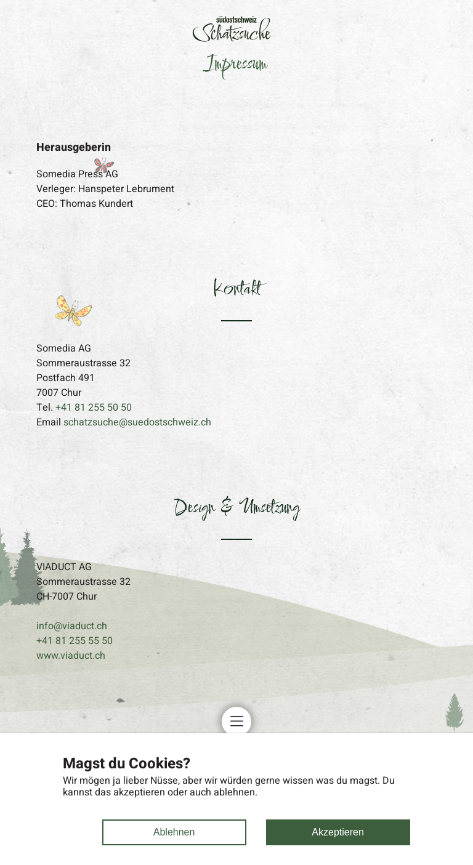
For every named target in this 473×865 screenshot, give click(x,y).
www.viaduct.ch (70, 655)
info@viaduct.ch (71, 626)
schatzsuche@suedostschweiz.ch (137, 422)
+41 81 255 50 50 (93, 407)
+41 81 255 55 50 (74, 641)
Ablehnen (174, 832)
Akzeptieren (338, 832)
